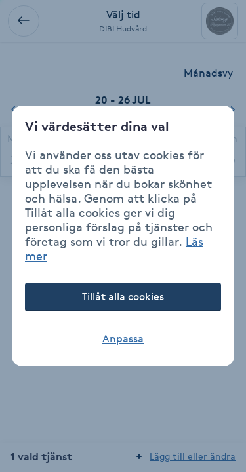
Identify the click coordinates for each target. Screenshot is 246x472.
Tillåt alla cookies (123, 296)
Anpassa (123, 338)
